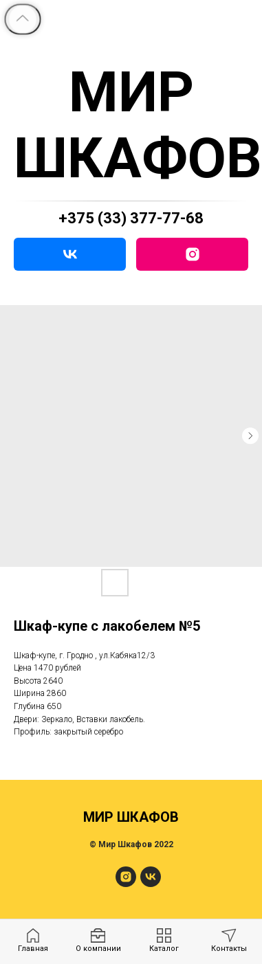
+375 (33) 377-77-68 (131, 218)
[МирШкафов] (126, 883)
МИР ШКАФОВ (138, 125)
